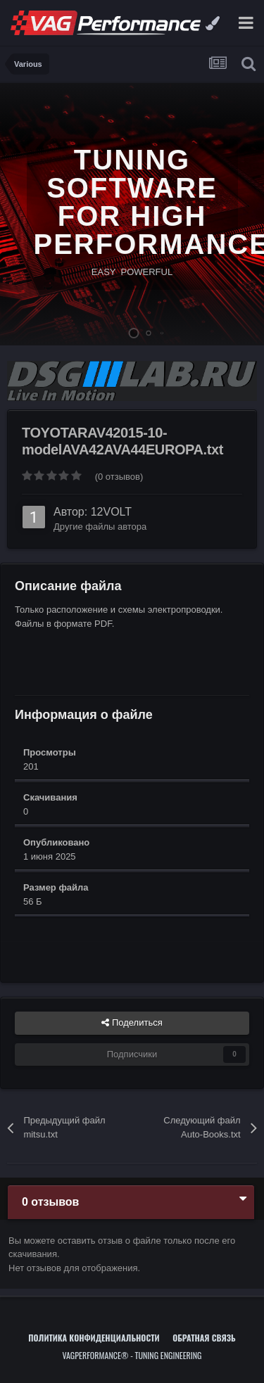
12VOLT (111, 512)
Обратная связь (204, 1338)
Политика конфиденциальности (93, 1338)
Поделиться (131, 1022)
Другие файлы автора (100, 526)
